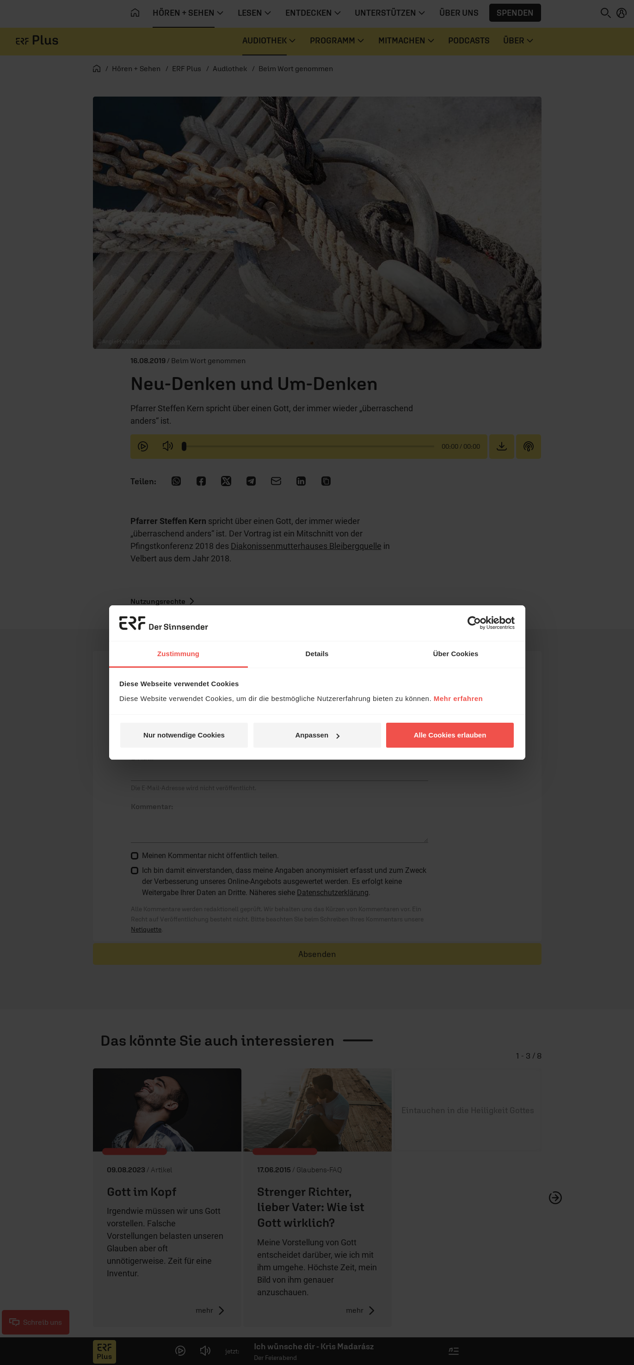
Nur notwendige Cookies (184, 735)
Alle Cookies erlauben (450, 735)
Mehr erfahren (458, 698)
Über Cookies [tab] (456, 654)
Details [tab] (317, 654)
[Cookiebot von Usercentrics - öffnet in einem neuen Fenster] (474, 623)
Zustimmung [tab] (178, 654)
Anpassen (317, 735)
